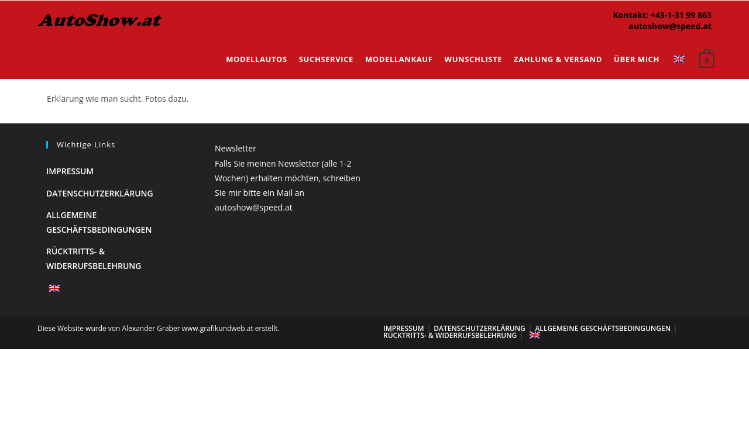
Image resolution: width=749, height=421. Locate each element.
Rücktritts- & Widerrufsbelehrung (450, 335)
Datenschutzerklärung (99, 193)
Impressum (70, 171)
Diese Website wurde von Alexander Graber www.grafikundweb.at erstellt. (158, 328)
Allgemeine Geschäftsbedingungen (603, 328)
